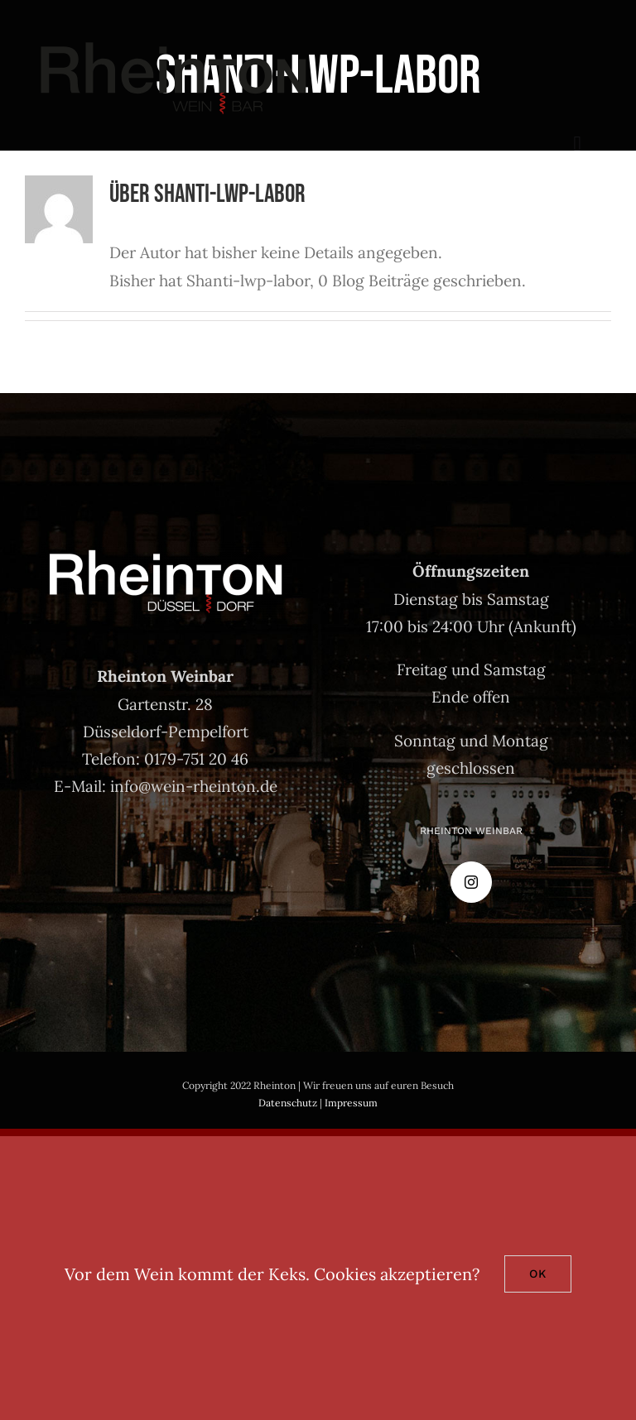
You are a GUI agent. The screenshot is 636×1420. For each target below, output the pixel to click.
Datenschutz (287, 1102)
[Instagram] (471, 882)
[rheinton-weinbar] (173, 40)
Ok (538, 1273)
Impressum (351, 1102)
